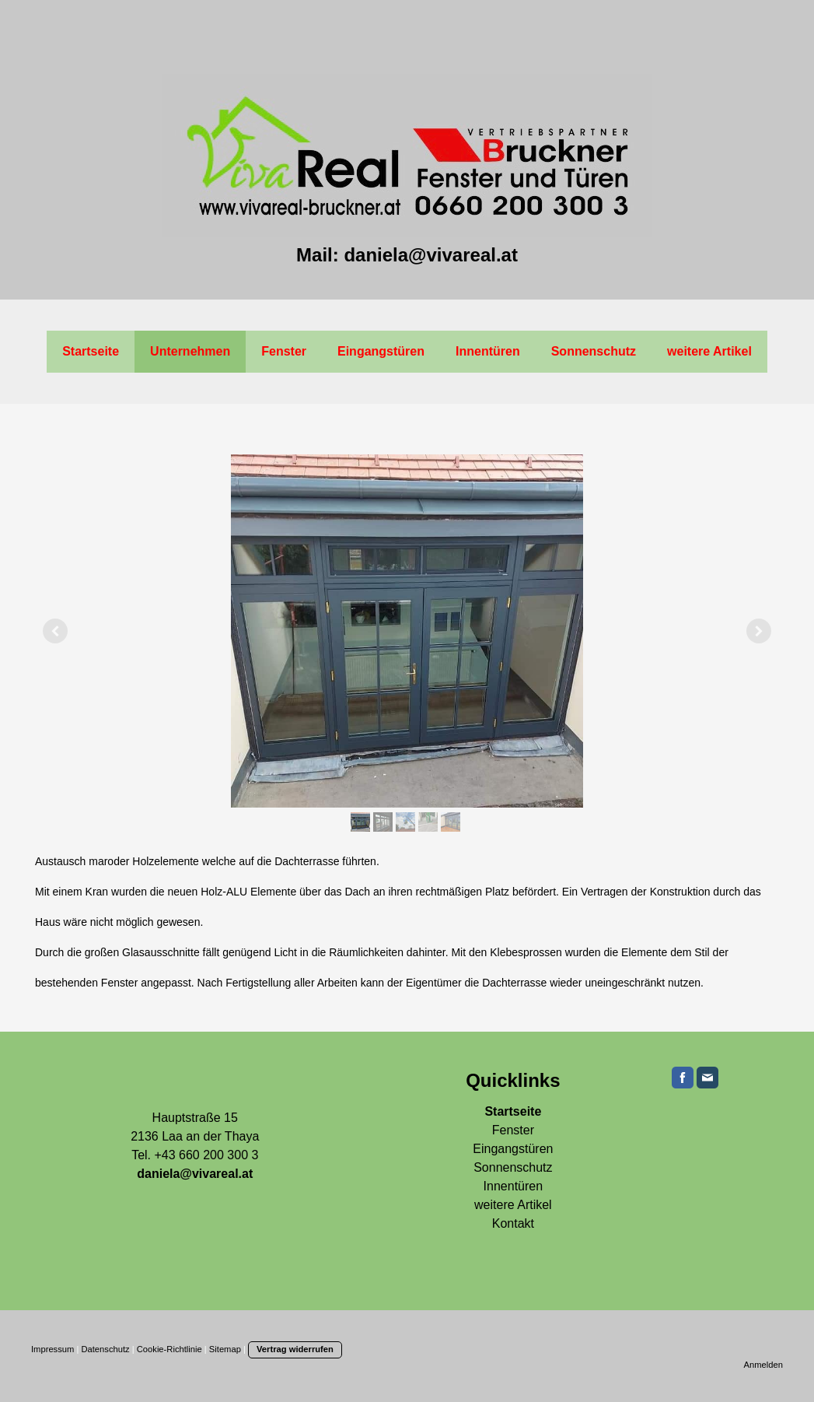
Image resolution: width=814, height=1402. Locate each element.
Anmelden (763, 1364)
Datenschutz (105, 1349)
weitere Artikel (709, 351)
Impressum (52, 1349)
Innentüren (488, 351)
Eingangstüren (380, 351)
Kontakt (513, 1223)
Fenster (283, 351)
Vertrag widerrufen (295, 1349)
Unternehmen (190, 351)
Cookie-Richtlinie (169, 1349)
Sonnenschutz (593, 351)
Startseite (90, 351)
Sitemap (225, 1349)
